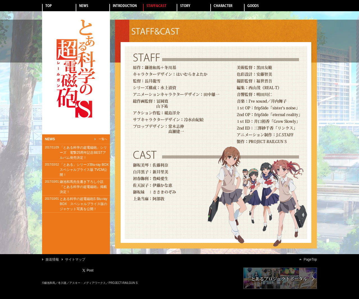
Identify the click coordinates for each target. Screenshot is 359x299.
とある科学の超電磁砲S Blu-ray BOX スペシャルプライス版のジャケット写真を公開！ (83, 204)
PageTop (310, 259)
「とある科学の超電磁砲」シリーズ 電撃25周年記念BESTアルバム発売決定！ (83, 153)
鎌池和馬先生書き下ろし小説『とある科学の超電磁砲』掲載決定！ (83, 187)
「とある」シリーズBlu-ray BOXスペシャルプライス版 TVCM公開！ (84, 170)
